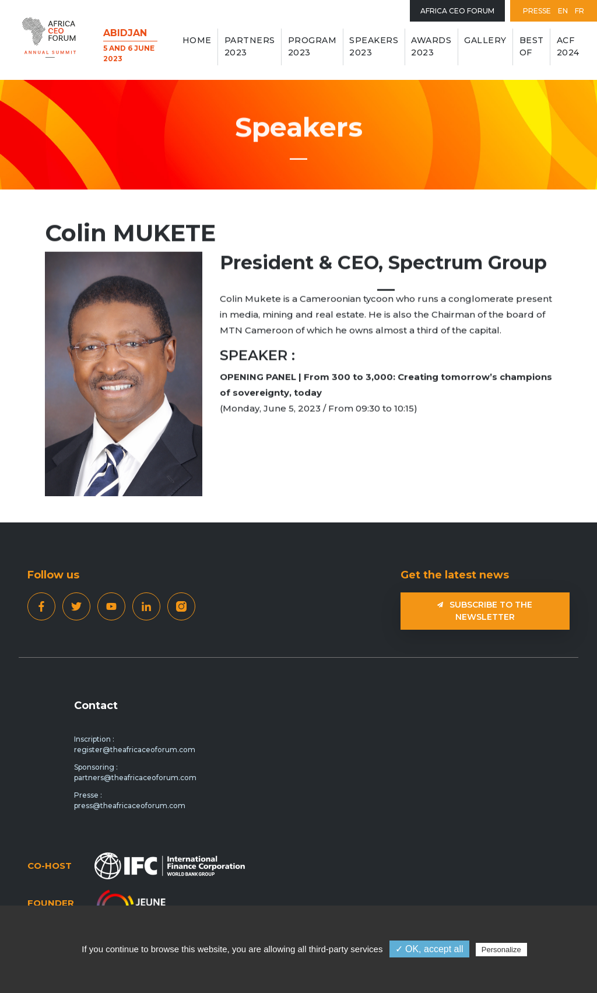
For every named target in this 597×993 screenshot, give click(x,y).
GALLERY (485, 40)
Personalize (501, 949)
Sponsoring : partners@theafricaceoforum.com (135, 772)
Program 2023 (312, 46)
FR (579, 10)
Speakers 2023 (373, 46)
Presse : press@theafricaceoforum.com (129, 800)
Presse (537, 10)
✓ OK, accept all (429, 949)
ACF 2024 (568, 46)
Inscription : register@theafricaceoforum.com (134, 744)
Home (197, 40)
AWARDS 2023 (431, 46)
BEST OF (531, 46)
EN (563, 10)
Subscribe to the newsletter (484, 610)
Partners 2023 (249, 46)
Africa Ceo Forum (457, 10)
